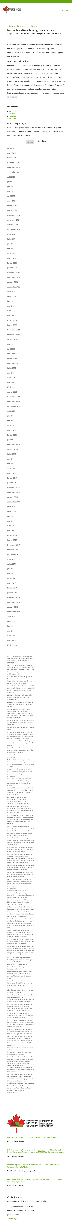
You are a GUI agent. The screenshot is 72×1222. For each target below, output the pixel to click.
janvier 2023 (12, 325)
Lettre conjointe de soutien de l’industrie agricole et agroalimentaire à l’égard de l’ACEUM (20, 704)
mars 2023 (11, 315)
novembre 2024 (13, 220)
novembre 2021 (13, 363)
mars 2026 (11, 153)
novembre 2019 (13, 444)
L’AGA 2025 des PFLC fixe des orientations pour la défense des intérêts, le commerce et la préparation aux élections (20, 849)
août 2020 (11, 411)
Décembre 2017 (13, 545)
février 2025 (12, 205)
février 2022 (12, 358)
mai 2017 (10, 573)
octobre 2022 (12, 339)
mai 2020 (10, 421)
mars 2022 (11, 354)
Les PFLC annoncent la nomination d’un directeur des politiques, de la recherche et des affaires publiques (20, 750)
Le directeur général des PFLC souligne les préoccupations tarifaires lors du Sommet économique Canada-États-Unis (20, 868)
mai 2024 (10, 248)
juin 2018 (10, 516)
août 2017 (11, 559)
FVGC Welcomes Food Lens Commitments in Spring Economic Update (32, 1137)
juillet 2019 (11, 454)
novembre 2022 (13, 334)
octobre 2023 (12, 282)
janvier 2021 (12, 392)
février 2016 (12, 645)
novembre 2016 (13, 602)
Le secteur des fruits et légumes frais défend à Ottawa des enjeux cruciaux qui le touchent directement (20, 990)
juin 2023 (10, 301)
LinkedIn (12, 116)
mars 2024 (11, 258)
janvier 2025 (12, 210)
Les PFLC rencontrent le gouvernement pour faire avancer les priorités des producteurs (19, 774)
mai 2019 (10, 463)
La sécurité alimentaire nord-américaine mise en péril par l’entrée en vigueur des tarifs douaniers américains (20, 875)
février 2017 (12, 588)
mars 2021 (11, 382)
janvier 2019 (12, 483)
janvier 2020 (12, 440)
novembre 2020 (13, 401)
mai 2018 (10, 521)
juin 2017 (10, 569)
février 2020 (12, 435)
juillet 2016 (11, 621)
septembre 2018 (13, 502)
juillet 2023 (11, 296)
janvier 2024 (12, 268)
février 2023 (12, 320)
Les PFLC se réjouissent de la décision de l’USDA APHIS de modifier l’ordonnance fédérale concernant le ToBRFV (20, 983)
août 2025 (11, 177)
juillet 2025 (11, 182)
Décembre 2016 (13, 597)
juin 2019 (10, 459)
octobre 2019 (12, 449)
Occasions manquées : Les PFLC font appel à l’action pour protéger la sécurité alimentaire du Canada (20, 902)
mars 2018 (11, 530)
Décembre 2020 (13, 397)
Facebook (12, 111)
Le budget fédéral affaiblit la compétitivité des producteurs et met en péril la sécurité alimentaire (20, 722)
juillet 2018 (11, 511)
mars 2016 (11, 640)
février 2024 (12, 263)
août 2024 (11, 234)
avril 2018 (11, 526)
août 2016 (11, 616)
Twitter (12, 114)
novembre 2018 (13, 492)
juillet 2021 (11, 368)
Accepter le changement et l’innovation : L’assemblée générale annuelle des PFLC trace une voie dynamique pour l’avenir (20, 1032)
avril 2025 (11, 196)
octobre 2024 (12, 225)
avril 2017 (11, 578)
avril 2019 (11, 468)
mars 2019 (11, 473)
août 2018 (11, 507)
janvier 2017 (12, 593)
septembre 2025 (13, 172)
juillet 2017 (11, 564)
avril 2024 (11, 253)
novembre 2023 (13, 277)
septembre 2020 (13, 406)
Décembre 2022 (13, 330)
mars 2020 (11, 430)
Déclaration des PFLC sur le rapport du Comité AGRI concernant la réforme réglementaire (19, 697)
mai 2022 (10, 344)
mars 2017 (11, 583)
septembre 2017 (13, 554)
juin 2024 (10, 244)
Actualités (11, 26)
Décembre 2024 (13, 215)
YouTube (12, 119)
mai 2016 (10, 631)
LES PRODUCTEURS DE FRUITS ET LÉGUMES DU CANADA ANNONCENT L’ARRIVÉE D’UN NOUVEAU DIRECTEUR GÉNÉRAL (20, 941)
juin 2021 (10, 373)
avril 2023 (11, 311)
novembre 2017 (13, 549)
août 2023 (11, 291)
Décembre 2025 (13, 162)
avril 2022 (11, 349)
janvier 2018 (12, 540)
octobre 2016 (12, 607)
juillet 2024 (11, 239)
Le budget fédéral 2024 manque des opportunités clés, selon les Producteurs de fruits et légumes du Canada (20, 1015)
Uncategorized (30, 1171)
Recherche (30, 142)
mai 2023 (10, 306)
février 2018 (12, 535)
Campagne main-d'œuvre (27, 26)
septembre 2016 (13, 612)
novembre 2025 (13, 167)
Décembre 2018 (13, 487)
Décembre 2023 (13, 272)
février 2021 (12, 387)
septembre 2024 (13, 229)
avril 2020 (11, 425)
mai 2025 (10, 191)
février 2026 (12, 158)
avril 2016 (11, 635)
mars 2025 (11, 201)
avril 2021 (11, 377)
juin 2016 (10, 626)
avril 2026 (11, 148)
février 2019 (12, 478)
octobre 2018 (12, 497)
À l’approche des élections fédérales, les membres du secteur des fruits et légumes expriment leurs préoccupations (20, 914)
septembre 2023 (13, 287)
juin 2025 (10, 186)
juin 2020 (10, 416)
